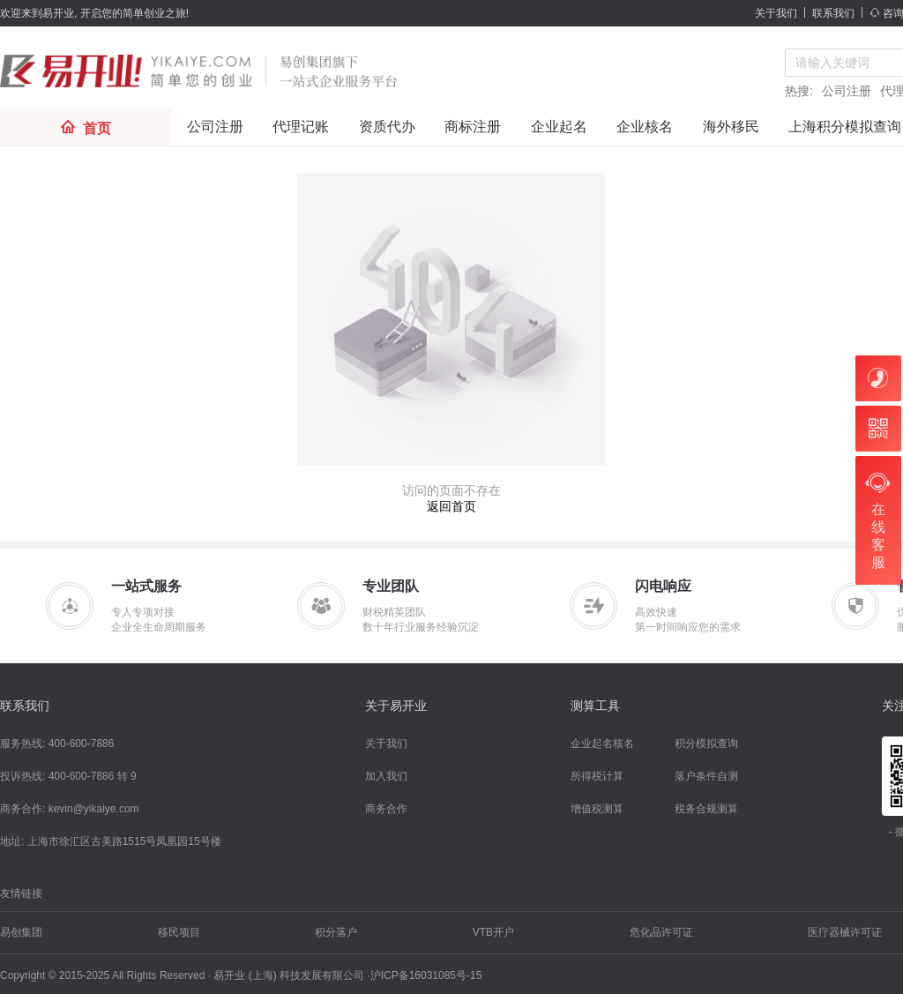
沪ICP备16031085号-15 (426, 975)
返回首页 (451, 506)
